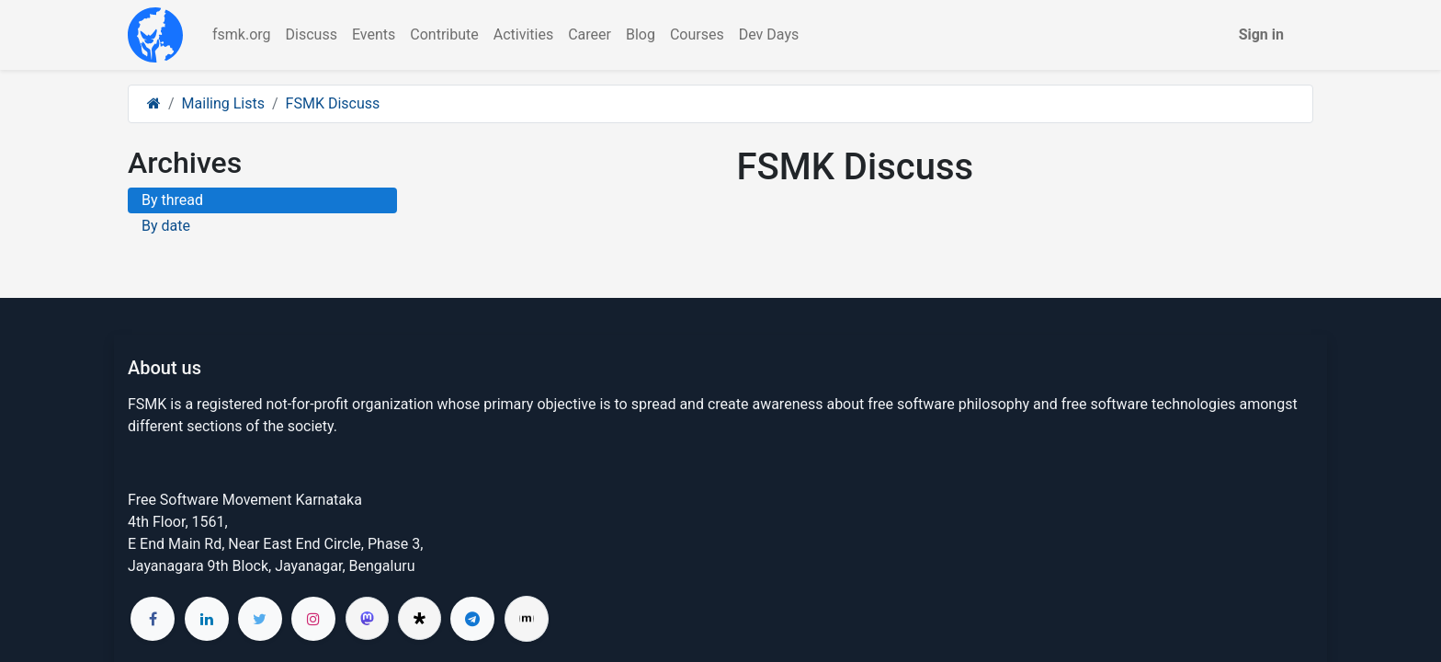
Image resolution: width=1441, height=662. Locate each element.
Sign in (1261, 34)
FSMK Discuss (333, 103)
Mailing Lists (223, 103)
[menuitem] (241, 35)
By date (166, 225)
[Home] (154, 103)
